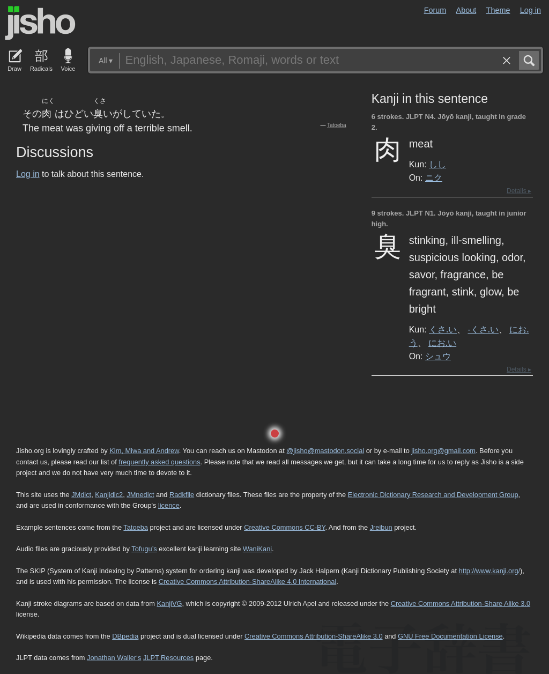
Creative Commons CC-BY (284, 527)
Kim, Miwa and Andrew (144, 451)
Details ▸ (519, 191)
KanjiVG (169, 603)
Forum (435, 10)
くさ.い (443, 329)
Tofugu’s (144, 549)
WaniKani (257, 549)
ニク (433, 177)
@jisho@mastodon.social (325, 451)
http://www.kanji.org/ (490, 571)
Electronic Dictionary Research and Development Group (433, 495)
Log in (530, 10)
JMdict (81, 495)
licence (169, 505)
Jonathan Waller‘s (114, 658)
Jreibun (381, 527)
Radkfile (181, 495)
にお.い (442, 343)
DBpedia (125, 636)
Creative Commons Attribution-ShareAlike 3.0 (313, 636)
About (466, 10)
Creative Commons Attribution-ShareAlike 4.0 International (247, 581)
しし (437, 164)
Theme (498, 10)
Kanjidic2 (109, 495)
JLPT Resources (168, 658)
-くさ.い (483, 329)
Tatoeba (336, 125)
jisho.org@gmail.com (443, 451)
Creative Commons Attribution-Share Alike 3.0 (460, 603)
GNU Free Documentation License (450, 636)
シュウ (438, 356)
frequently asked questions (159, 462)
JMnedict (140, 495)
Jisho (40, 23)
